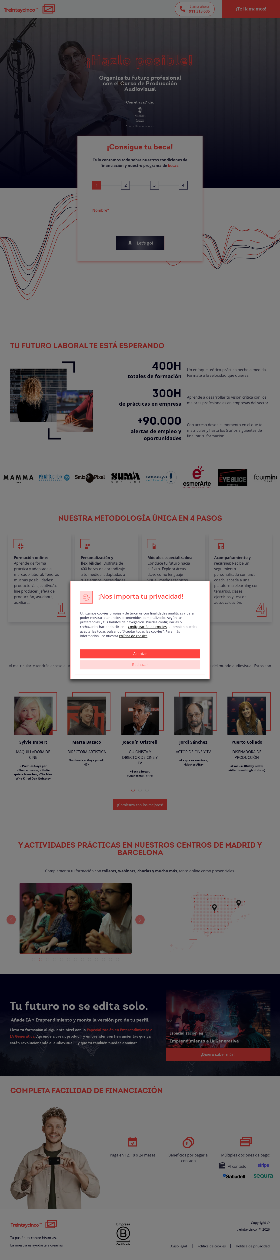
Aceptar (140, 653)
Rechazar (140, 664)
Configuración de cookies (147, 627)
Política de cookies (133, 636)
